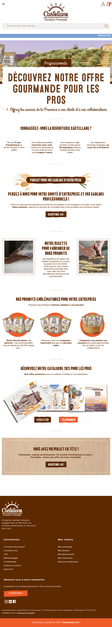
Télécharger (68, 419)
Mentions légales (11, 558)
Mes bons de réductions (68, 562)
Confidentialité (10, 562)
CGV (6, 554)
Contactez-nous (11, 551)
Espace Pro (104, 36)
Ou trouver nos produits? (14, 547)
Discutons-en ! (56, 214)
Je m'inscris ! (15, 593)
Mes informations (65, 558)
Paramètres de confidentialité (26, 613)
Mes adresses (64, 551)
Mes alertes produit (66, 554)
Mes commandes (65, 547)
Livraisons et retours (12, 566)
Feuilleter (42, 419)
